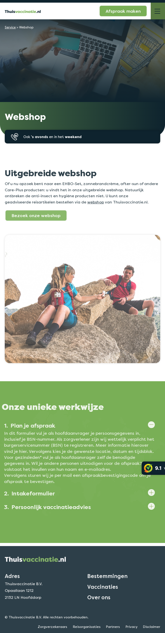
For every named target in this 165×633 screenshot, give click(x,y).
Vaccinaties (102, 594)
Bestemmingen (107, 584)
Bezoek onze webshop (36, 223)
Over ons (98, 605)
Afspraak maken (123, 11)
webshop (95, 210)
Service (10, 27)
